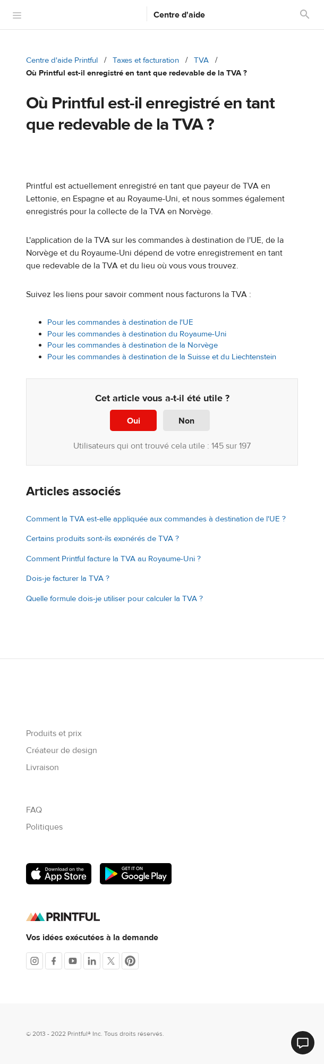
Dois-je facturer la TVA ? (67, 578)
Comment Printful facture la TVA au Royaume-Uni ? (113, 559)
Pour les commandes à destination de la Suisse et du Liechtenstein (161, 357)
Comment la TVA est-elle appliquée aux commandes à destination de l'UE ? (156, 519)
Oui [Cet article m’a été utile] (133, 421)
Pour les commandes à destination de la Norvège (132, 345)
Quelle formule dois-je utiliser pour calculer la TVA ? (114, 599)
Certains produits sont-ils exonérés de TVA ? (102, 539)
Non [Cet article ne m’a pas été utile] (186, 421)
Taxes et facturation (146, 60)
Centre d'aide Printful (62, 60)
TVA (201, 60)
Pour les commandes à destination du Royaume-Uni (136, 334)
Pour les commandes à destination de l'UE (120, 322)
